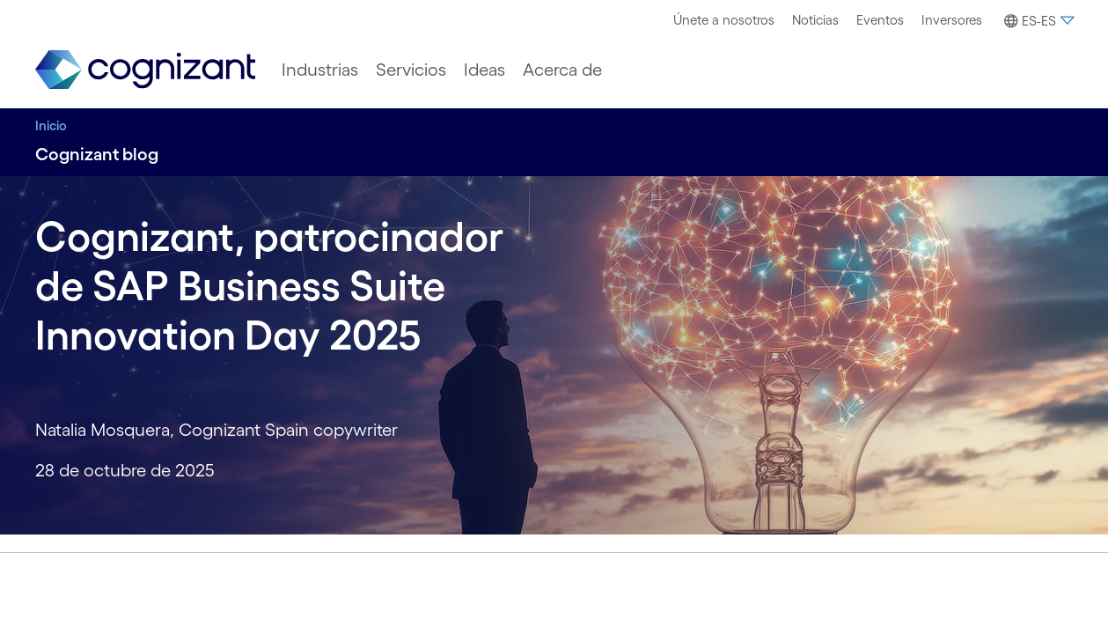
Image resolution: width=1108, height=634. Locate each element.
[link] (145, 70)
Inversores (951, 19)
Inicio (51, 125)
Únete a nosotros (723, 19)
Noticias (815, 19)
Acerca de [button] (562, 69)
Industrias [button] (320, 69)
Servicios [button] (411, 69)
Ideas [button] (484, 69)
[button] (1037, 21)
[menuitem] (723, 20)
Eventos (880, 19)
